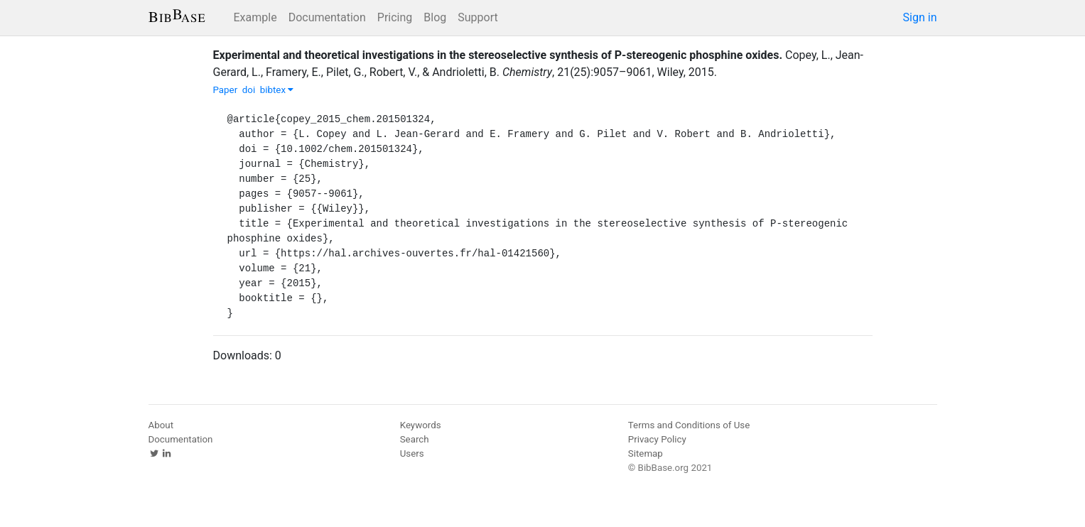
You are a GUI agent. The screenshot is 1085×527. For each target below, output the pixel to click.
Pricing (395, 17)
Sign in (920, 17)
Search (414, 439)
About (161, 425)
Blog (434, 17)
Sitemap (645, 453)
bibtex (277, 90)
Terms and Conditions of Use (689, 425)
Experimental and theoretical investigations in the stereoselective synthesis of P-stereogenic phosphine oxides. (498, 55)
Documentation (327, 17)
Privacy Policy (657, 439)
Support (477, 17)
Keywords (420, 425)
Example (255, 17)
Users (412, 453)
